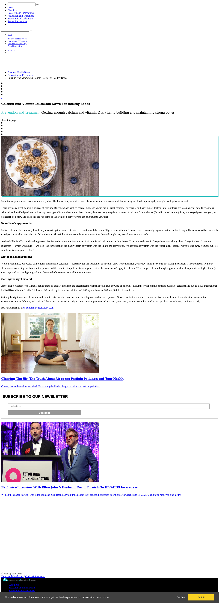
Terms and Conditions (12, 576)
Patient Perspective (17, 21)
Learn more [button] (102, 597)
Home (11, 7)
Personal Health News (19, 72)
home (10, 34)
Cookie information (35, 576)
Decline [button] (181, 597)
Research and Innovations (21, 13)
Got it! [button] (201, 597)
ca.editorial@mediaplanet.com (38, 307)
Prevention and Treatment (21, 15)
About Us (12, 10)
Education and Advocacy (20, 18)
